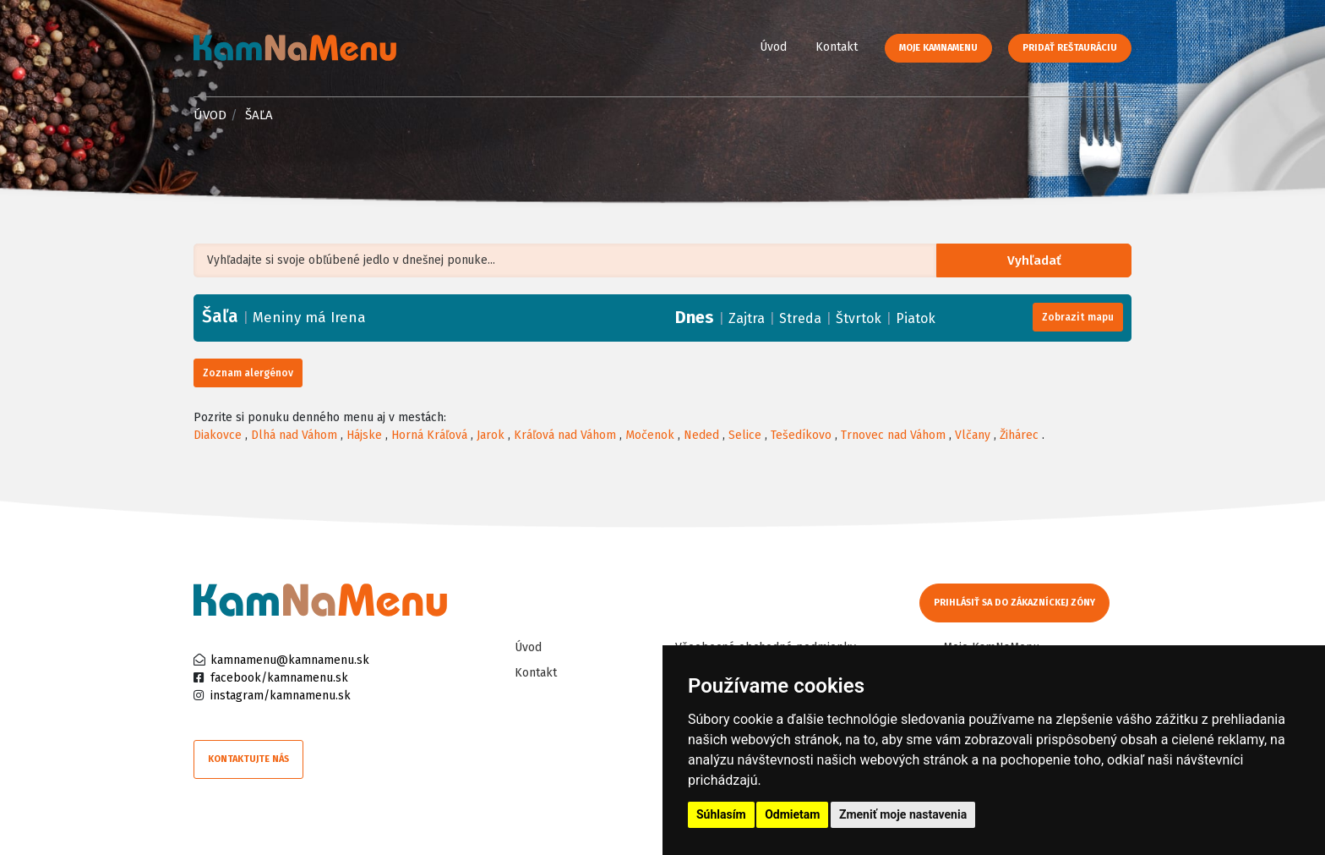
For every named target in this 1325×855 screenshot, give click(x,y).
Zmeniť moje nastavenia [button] (903, 814)
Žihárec (1019, 435)
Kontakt (836, 47)
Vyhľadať (1038, 261)
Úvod (773, 47)
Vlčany (972, 435)
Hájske (364, 435)
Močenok (649, 435)
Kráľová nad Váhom (565, 435)
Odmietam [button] (792, 814)
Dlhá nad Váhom (294, 435)
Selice (744, 435)
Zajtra (746, 318)
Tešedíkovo (801, 435)
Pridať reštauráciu (1069, 47)
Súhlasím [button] (721, 814)
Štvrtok (858, 318)
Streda (800, 318)
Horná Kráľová (429, 435)
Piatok (915, 318)
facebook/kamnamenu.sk (279, 678)
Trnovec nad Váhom (893, 435)
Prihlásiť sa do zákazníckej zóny (1015, 602)
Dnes (694, 317)
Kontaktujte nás (248, 759)
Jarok (490, 435)
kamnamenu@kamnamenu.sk (289, 660)
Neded (701, 435)
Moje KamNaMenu (938, 47)
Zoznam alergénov (248, 373)
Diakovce (218, 435)
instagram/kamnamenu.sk (280, 695)
